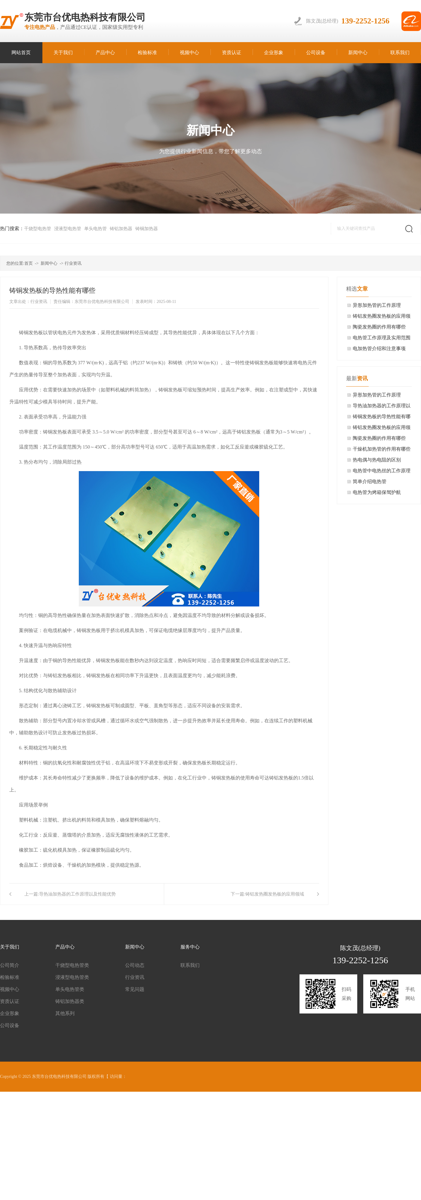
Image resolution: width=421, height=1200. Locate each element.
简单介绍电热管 (369, 481)
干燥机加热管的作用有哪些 (381, 449)
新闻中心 (49, 263)
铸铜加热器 (146, 228)
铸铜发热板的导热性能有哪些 (381, 418)
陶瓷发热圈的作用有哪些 (379, 326)
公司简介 (9, 965)
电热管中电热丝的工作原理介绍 (381, 472)
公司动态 (134, 965)
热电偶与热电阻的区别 (377, 459)
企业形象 (9, 1013)
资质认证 (9, 1001)
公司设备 (9, 1025)
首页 (28, 263)
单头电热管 (95, 228)
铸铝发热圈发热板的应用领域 (274, 894)
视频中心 (9, 989)
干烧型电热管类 (72, 965)
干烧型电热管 (37, 228)
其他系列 (65, 1013)
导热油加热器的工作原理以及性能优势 (77, 894)
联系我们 (190, 965)
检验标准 (9, 977)
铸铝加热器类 (69, 1001)
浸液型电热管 (67, 228)
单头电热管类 (69, 989)
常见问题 (134, 989)
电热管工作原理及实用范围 (381, 337)
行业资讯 (73, 263)
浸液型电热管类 (72, 977)
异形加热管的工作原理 (377, 305)
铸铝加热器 (121, 228)
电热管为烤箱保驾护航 (377, 492)
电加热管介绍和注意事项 (379, 348)
